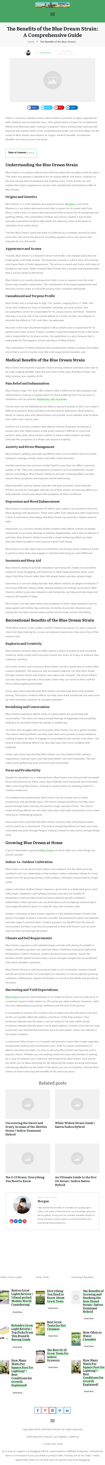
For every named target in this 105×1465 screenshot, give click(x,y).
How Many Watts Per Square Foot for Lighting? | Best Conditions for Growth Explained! (22, 1372)
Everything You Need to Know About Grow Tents (56, 1296)
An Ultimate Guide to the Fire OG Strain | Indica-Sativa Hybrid (76, 1181)
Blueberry (71, 204)
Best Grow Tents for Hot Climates (56, 1325)
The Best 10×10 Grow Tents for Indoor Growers (58, 1355)
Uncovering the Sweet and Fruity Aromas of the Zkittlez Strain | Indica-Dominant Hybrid (26, 1128)
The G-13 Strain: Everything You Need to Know (24, 1179)
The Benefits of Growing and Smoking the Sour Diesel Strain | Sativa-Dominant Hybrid (93, 1301)
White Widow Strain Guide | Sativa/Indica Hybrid (75, 1125)
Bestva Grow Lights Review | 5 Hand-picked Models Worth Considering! (22, 1297)
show (31, 153)
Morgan (45, 52)
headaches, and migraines (52, 399)
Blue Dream (47, 850)
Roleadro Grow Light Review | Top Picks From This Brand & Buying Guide (22, 1332)
